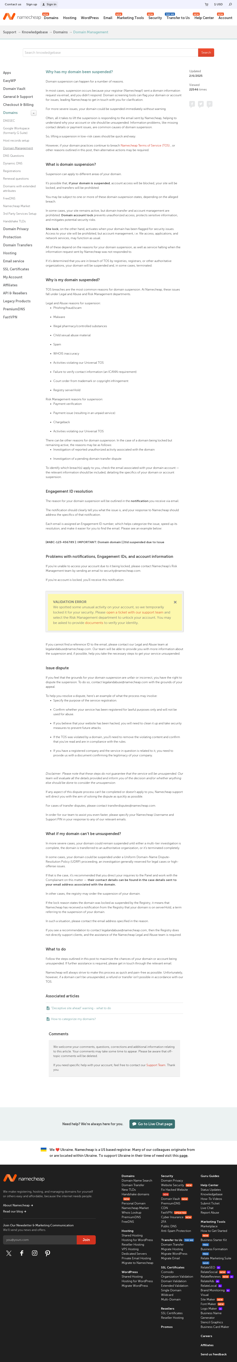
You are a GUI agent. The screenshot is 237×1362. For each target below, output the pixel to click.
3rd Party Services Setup (19, 213)
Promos (167, 1327)
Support (9, 32)
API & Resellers (15, 293)
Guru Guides (210, 1176)
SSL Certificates (16, 269)
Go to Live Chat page (152, 1124)
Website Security (176, 1185)
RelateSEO (210, 1267)
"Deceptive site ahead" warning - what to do (81, 1008)
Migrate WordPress (135, 1286)
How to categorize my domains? (73, 1019)
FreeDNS (9, 198)
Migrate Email (170, 1258)
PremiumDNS (14, 309)
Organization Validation (177, 1276)
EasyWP (9, 81)
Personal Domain (133, 1203)
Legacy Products (17, 301)
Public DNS (169, 1226)
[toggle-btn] (34, 113)
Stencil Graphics (212, 1322)
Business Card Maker (215, 1327)
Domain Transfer (133, 1185)
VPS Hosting (130, 1249)
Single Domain (171, 1290)
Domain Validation (173, 1281)
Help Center (203, 17)
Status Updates (211, 1189)
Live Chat (207, 1208)
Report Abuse (210, 1212)
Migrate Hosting (172, 1249)
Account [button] (224, 17)
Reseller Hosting (133, 1244)
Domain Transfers (17, 245)
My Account (12, 277)
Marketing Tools (129, 17)
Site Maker (212, 1299)
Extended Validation (174, 1286)
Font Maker (212, 1304)
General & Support (18, 97)
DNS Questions (13, 156)
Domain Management (90, 32)
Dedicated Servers (134, 1254)
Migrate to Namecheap (137, 1263)
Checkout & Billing (18, 105)
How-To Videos (211, 1199)
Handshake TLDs (14, 221)
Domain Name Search (137, 1180)
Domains (50, 17)
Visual (205, 1295)
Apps (7, 73)
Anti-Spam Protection (176, 1231)
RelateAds (210, 1281)
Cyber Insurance (176, 1217)
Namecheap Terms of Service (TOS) (145, 145)
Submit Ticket (210, 1203)
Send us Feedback (214, 1354)
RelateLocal (211, 1286)
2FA (163, 1221)
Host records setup (16, 140)
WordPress (90, 18)
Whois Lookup (131, 1212)
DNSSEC (9, 121)
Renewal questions (16, 178)
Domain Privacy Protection (16, 233)
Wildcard (167, 1295)
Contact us (13, 4)
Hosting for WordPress (137, 1240)
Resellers (167, 1308)
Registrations (12, 171)
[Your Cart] (206, 4)
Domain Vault (14, 89)
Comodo (167, 1272)
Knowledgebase (35, 32)
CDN (164, 1208)
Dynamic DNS (12, 163)
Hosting (69, 18)
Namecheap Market (16, 206)
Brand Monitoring (215, 1290)
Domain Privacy (172, 1180)
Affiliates (10, 285)
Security (154, 17)
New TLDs (129, 1189)
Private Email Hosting (136, 1258)
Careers (206, 1336)
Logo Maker (211, 1308)
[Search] (230, 4)
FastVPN (10, 317)
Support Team (155, 1065)
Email (107, 18)
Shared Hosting (132, 1235)
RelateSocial (216, 1272)
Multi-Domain (170, 1299)
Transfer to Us (177, 17)
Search (206, 52)
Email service (13, 261)
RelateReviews (217, 1276)
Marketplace (209, 1226)
